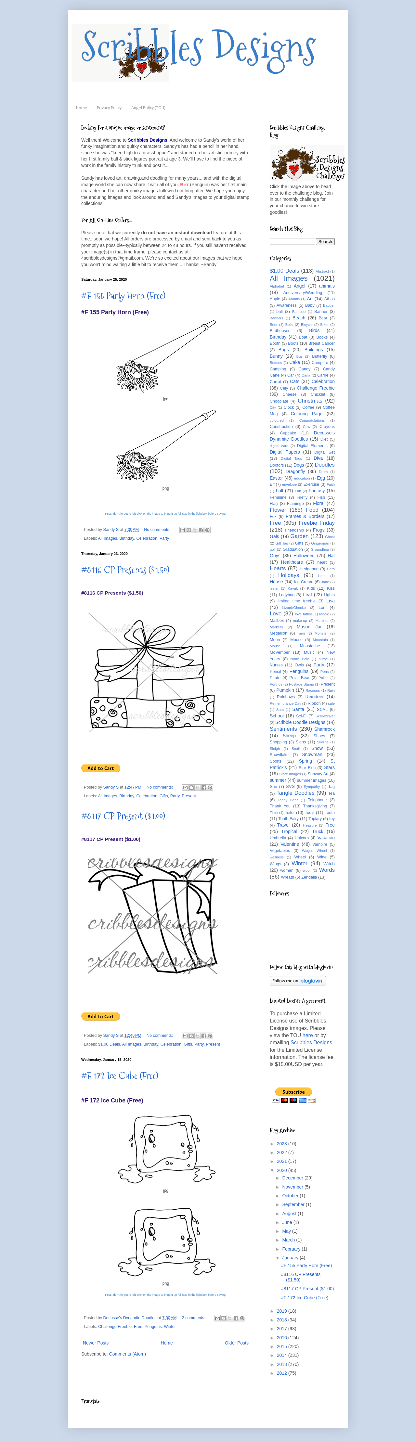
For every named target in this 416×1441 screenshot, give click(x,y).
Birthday (126, 538)
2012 (282, 1373)
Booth (275, 343)
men (301, 633)
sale (331, 703)
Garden (300, 536)
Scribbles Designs (198, 47)
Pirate (275, 677)
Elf (272, 484)
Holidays (288, 575)
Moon (275, 639)
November (293, 1187)
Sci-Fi (301, 716)
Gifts (164, 796)
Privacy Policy (109, 108)
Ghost (330, 537)
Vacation (326, 837)
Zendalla (309, 877)
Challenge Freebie (115, 1326)
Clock (289, 407)
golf (273, 549)
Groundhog (320, 549)
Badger (329, 305)
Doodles (325, 465)
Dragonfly (295, 471)
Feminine (278, 497)
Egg (321, 478)
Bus (299, 356)
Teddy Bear (288, 800)
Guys (275, 555)
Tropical (289, 831)
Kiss (331, 588)
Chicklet (318, 394)
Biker (324, 325)
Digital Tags (291, 458)
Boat (303, 337)
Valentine (289, 844)
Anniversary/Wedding (302, 292)
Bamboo (299, 312)
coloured (277, 420)
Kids (311, 588)
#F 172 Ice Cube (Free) (119, 1075)
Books (322, 337)
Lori (321, 607)
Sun (273, 786)
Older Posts (237, 1342)
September (294, 1204)
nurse (323, 659)
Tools (309, 812)
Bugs (284, 349)
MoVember (280, 652)
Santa (298, 709)
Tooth (330, 812)
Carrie (322, 375)
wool (306, 870)
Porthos (276, 684)
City (273, 407)
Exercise (311, 484)
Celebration (146, 538)
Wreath (287, 877)
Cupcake (288, 433)
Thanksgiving (315, 806)
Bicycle (306, 325)
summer (278, 780)
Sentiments (283, 729)
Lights (329, 595)
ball (279, 311)
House (276, 581)
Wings (275, 864)
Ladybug (286, 595)
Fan (298, 491)
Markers (276, 627)
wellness (277, 857)
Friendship (294, 530)
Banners (276, 318)
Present (189, 796)
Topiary (315, 819)
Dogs (298, 465)
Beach (299, 317)
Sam (280, 710)
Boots (293, 343)
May (287, 1231)
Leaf (307, 594)
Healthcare (292, 562)
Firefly (301, 497)
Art (310, 298)
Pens (324, 672)
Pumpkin (285, 690)
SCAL (322, 709)
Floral (318, 503)
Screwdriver (325, 716)
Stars (329, 767)
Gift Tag (281, 543)
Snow (317, 748)
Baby (310, 305)
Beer (274, 325)
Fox (273, 516)
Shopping (278, 742)
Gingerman (320, 543)
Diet (324, 439)
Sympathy (312, 787)
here (308, 1035)
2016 (282, 1337)
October (291, 1195)
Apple (275, 299)
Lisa (330, 600)
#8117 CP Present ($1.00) (123, 816)
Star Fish (307, 768)
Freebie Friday (317, 523)
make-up (300, 621)
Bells (289, 325)
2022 (282, 1152)
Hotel (322, 576)
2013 (282, 1364)
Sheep (289, 735)
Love (275, 614)
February (292, 1249)
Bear (322, 318)
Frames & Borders (305, 516)
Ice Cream (303, 582)
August (289, 1213)
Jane (325, 582)
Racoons (313, 690)
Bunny (276, 356)
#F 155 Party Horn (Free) (123, 295)
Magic (324, 614)
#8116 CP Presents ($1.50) (125, 569)
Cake (295, 362)
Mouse (275, 646)
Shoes (319, 736)
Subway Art (318, 774)
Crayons (327, 426)
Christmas (310, 401)
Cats (294, 381)
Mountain (320, 640)
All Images (107, 538)
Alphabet (277, 286)
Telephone (317, 800)
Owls (299, 665)
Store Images (290, 774)
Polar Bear (300, 677)
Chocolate (279, 401)
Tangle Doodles (295, 793)
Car (290, 375)
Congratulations (312, 420)
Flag (274, 503)
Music (309, 652)
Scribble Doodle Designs (300, 722)
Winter (170, 1326)
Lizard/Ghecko (294, 608)
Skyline (323, 742)
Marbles (322, 621)
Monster (321, 633)
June (287, 1222)
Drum (323, 472)
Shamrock (324, 729)
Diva (318, 458)
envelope (289, 484)
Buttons (276, 363)
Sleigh (275, 749)
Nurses (276, 665)
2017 (282, 1328)
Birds (314, 330)
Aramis (294, 299)
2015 (282, 1346)
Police (323, 678)
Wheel (300, 857)
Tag (331, 786)
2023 (282, 1143)
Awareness (287, 305)
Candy (304, 369)
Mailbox (277, 620)
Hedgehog (309, 569)
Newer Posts (96, 1342)
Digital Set (324, 452)
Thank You (280, 806)
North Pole (300, 659)
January (291, 1257)
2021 (282, 1161)
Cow (306, 427)
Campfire (320, 362)
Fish (321, 497)
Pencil (275, 671)
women (286, 870)
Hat (331, 555)
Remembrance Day (285, 703)
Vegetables (280, 850)
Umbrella (278, 838)
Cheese (289, 394)
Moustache (310, 646)
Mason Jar (309, 626)
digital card (279, 446)
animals (327, 286)
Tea (331, 793)
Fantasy (317, 490)
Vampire (319, 844)
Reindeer (314, 696)
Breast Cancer (321, 343)
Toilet (289, 812)
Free (138, 1326)
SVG (290, 786)
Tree (330, 825)
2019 (282, 1311)
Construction (281, 426)
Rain (331, 690)
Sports (275, 761)
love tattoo (303, 614)
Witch (329, 863)
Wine (322, 857)
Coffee (308, 407)
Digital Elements (312, 446)
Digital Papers (285, 452)
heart (322, 562)
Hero (331, 569)
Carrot (275, 382)
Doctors (277, 465)
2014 (282, 1355)
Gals (274, 536)
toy (332, 819)
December (293, 1177)
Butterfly (319, 356)
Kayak (293, 588)
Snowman (312, 754)
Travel (283, 825)
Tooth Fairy (288, 819)
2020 (282, 1170)
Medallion (278, 633)
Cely (284, 388)
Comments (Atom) (127, 1354)
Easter (276, 478)
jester (274, 588)
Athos (329, 299)
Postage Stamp (301, 684)
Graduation (293, 549)
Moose (296, 639)
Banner (321, 311)
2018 (282, 1319)
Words (327, 870)
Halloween (304, 555)
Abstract (322, 271)
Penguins (153, 1326)
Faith (331, 484)
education (302, 478)
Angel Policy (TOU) (148, 108)
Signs (301, 742)
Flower (278, 510)
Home (81, 108)
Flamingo (295, 503)
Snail (296, 749)
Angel (300, 286)
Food (312, 510)
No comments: (158, 529)
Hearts (278, 568)
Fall (279, 490)
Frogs (319, 530)
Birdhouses (280, 330)
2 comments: (194, 1318)
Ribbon (314, 703)
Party (164, 538)
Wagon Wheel (314, 851)
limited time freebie (297, 601)
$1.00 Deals (109, 1044)
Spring (305, 761)
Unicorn (302, 838)
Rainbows (286, 697)
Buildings (314, 349)
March (289, 1239)
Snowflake (279, 755)
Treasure (309, 825)
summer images (311, 780)
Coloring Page (307, 413)
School (277, 715)
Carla (306, 375)
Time (274, 813)
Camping (278, 369)
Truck (317, 831)
